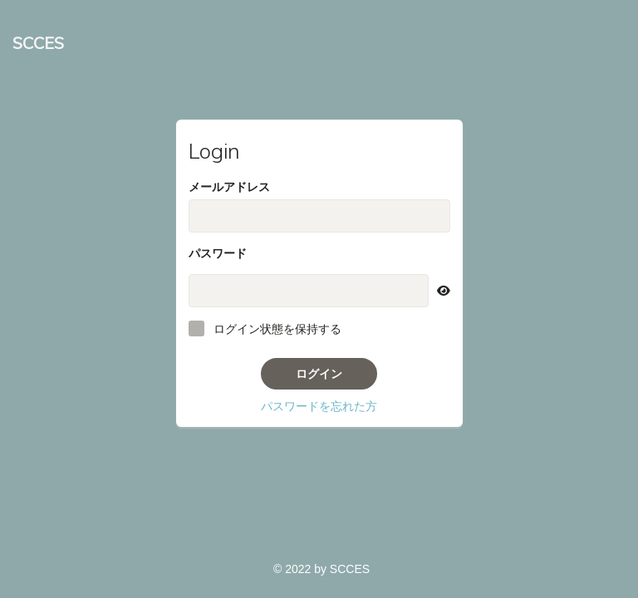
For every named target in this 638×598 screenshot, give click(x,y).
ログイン (319, 373)
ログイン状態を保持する (277, 329)
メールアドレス (229, 187)
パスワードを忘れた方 (319, 406)
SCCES (38, 42)
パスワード (218, 253)
